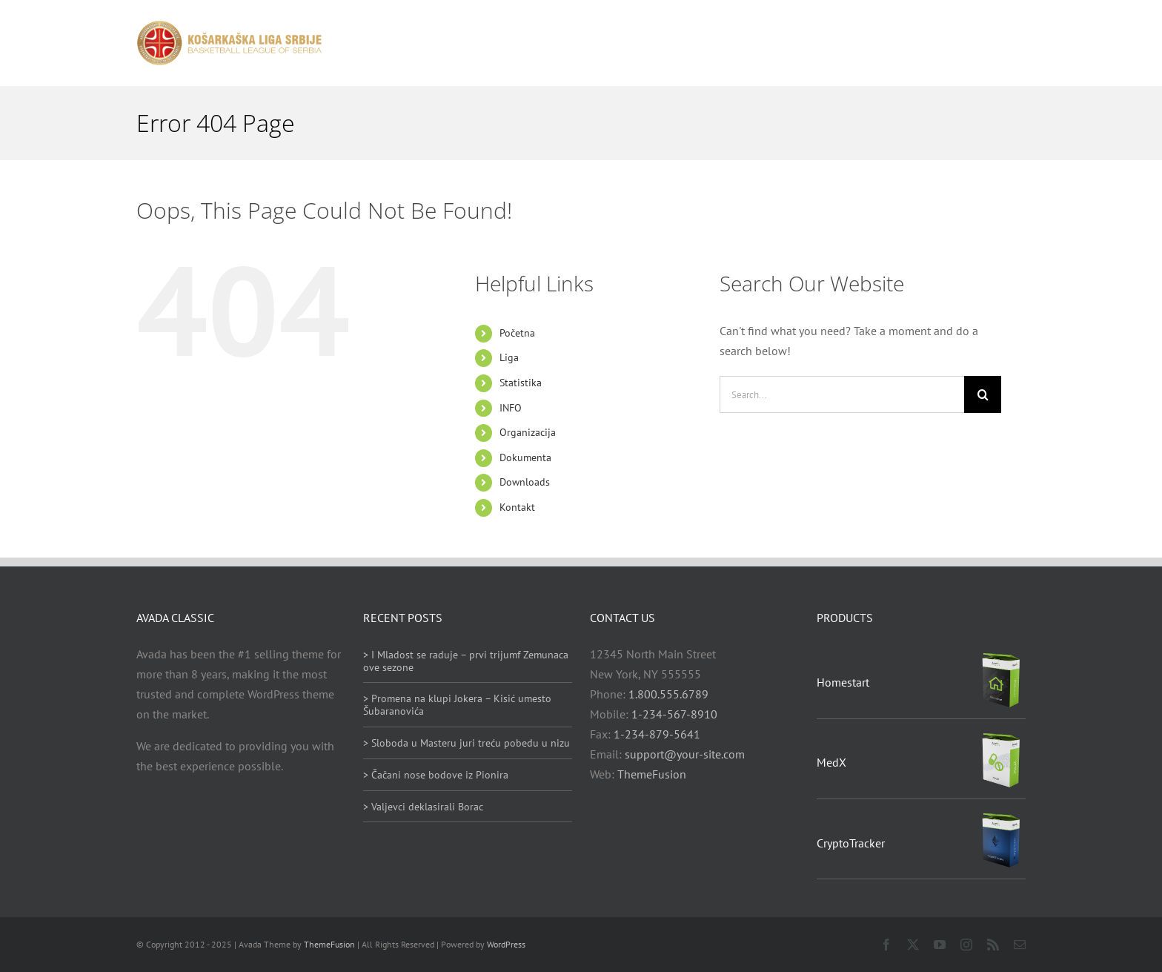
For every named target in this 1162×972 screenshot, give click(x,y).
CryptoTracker (851, 843)
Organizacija (527, 432)
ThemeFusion (651, 774)
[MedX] (1001, 737)
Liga (509, 357)
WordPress (506, 944)
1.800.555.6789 (668, 694)
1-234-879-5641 (657, 734)
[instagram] (966, 944)
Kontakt (517, 507)
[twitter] (913, 944)
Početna (517, 333)
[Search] (982, 394)
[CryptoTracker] (1001, 817)
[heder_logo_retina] (229, 26)
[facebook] (886, 944)
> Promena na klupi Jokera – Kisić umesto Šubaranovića (457, 705)
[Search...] (842, 394)
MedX (831, 762)
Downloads (524, 482)
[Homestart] (1001, 656)
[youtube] (940, 944)
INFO (510, 407)
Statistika (520, 382)
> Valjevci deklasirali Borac (423, 806)
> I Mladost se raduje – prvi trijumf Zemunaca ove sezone (465, 661)
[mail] (1020, 944)
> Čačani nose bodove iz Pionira (435, 774)
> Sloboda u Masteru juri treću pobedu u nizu (466, 743)
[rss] (993, 944)
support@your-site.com (685, 754)
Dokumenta (525, 457)
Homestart (843, 682)
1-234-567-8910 (674, 714)
